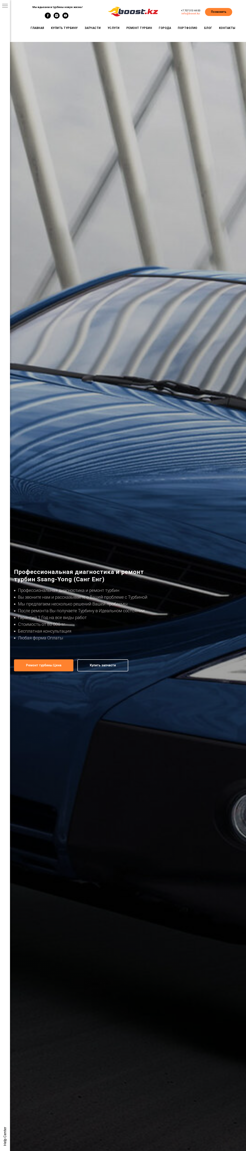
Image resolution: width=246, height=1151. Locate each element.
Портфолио (187, 28)
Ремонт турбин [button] (139, 28)
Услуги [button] (114, 28)
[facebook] (48, 17)
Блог (208, 28)
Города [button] (165, 28)
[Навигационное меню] (5, 6)
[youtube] (65, 17)
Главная (37, 28)
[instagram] (57, 17)
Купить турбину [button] (64, 28)
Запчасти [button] (93, 28)
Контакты (227, 28)
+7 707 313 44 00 (190, 10)
